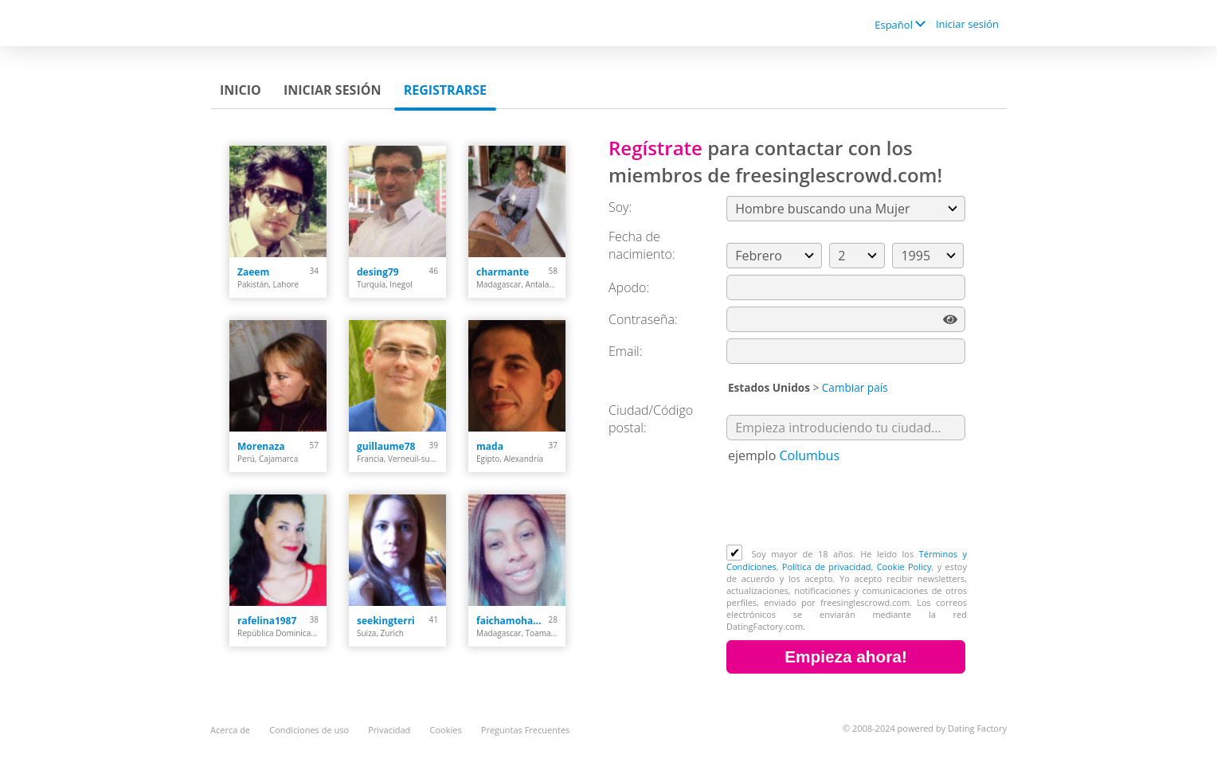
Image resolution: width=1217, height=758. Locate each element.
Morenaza (261, 446)
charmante (502, 272)
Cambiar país (855, 387)
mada (489, 446)
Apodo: (628, 287)
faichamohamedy (512, 620)
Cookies (446, 730)
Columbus (809, 455)
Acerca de (230, 730)
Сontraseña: (643, 319)
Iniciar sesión (967, 24)
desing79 (378, 272)
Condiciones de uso (309, 730)
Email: (625, 351)
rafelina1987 (266, 620)
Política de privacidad (826, 566)
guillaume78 (386, 446)
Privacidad (389, 730)
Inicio (240, 90)
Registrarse (445, 90)
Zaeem (253, 272)
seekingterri (386, 620)
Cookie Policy (904, 566)
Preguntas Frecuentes (525, 730)
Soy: (620, 207)
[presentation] (847, 506)
